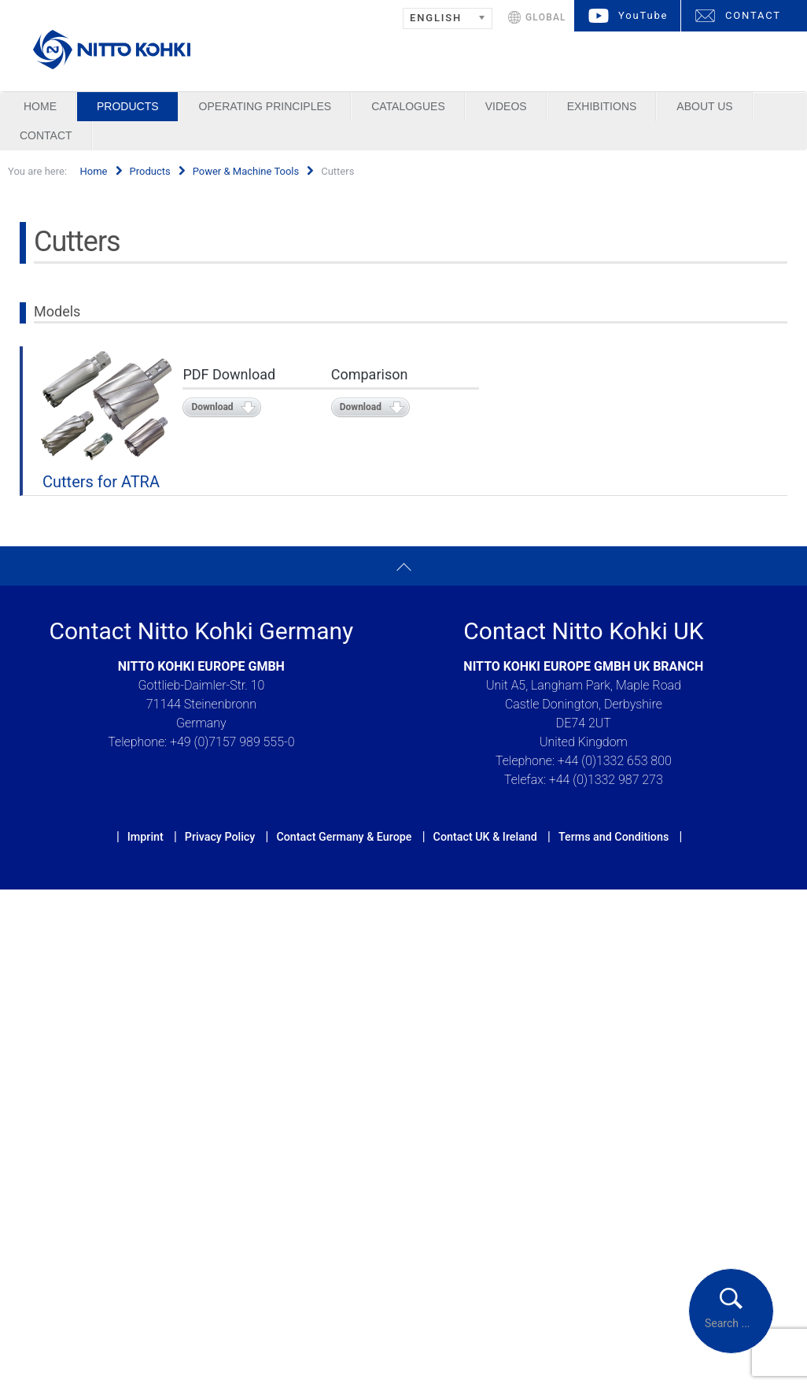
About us (704, 106)
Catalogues (408, 106)
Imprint (145, 836)
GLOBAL (545, 17)
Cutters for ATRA (101, 481)
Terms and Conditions (613, 836)
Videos (506, 106)
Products (128, 106)
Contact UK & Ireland (485, 836)
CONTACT (753, 15)
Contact (46, 135)
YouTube (643, 15)
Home (40, 106)
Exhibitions (602, 106)
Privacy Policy (220, 836)
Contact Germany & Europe (343, 836)
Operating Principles (265, 106)
